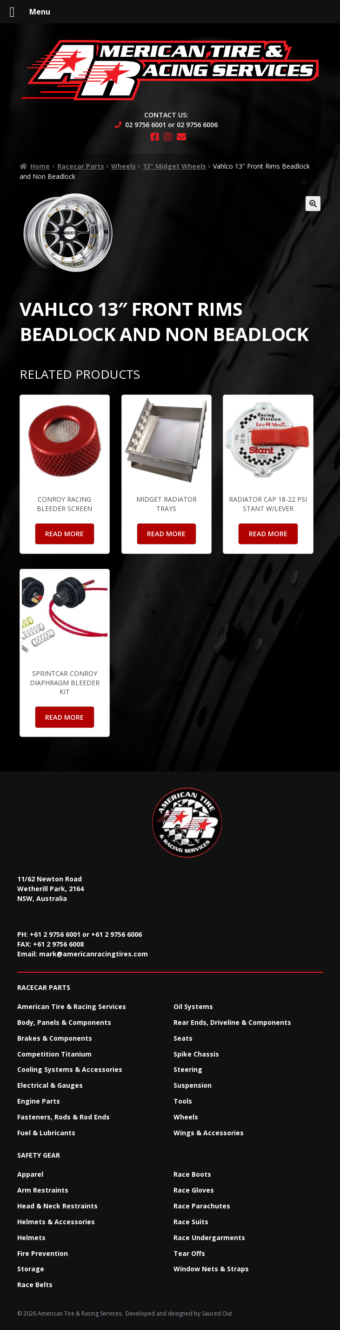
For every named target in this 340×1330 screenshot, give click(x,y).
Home (40, 166)
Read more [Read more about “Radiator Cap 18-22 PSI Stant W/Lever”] (268, 533)
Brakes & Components (54, 1038)
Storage (30, 1268)
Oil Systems (193, 1006)
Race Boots (192, 1174)
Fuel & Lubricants (46, 1132)
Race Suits (190, 1221)
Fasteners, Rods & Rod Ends (63, 1116)
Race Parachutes (201, 1205)
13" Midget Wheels (174, 166)
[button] (313, 203)
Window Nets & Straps (211, 1268)
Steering (187, 1069)
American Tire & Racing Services (71, 1006)
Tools (182, 1101)
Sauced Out (217, 1313)
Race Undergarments (209, 1237)
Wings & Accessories (208, 1132)
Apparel (30, 1174)
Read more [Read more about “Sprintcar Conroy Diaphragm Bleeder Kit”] (64, 717)
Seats (183, 1038)
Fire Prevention (42, 1253)
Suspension (192, 1085)
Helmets (31, 1237)
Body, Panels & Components (64, 1022)
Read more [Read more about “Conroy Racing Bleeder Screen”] (64, 533)
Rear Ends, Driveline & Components (232, 1022)
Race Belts (35, 1284)
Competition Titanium (54, 1054)
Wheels (123, 166)
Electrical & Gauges (50, 1085)
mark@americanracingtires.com (93, 953)
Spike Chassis (196, 1054)
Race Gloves (193, 1190)
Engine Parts (38, 1101)
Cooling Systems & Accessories (69, 1069)
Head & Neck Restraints (57, 1205)
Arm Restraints (42, 1190)
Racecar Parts (80, 166)
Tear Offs (189, 1253)
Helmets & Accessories (56, 1221)
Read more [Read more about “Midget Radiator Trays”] (166, 533)
